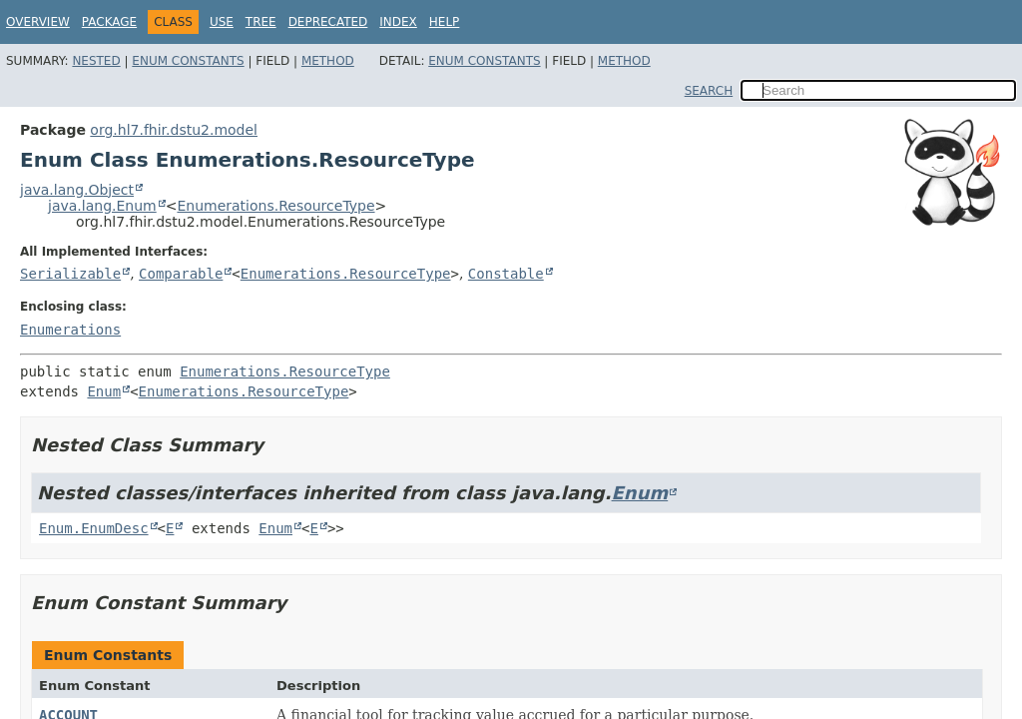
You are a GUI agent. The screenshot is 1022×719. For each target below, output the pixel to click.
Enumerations (70, 330)
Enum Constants (188, 61)
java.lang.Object (77, 190)
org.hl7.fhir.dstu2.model (173, 130)
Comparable (181, 274)
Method (327, 61)
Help (444, 22)
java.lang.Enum (102, 206)
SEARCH (709, 91)
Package (109, 22)
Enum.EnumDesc (94, 528)
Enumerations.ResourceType (275, 206)
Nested (96, 61)
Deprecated (328, 22)
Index (398, 22)
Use (222, 22)
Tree (261, 22)
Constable (506, 274)
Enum (104, 391)
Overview (38, 22)
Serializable (70, 274)
